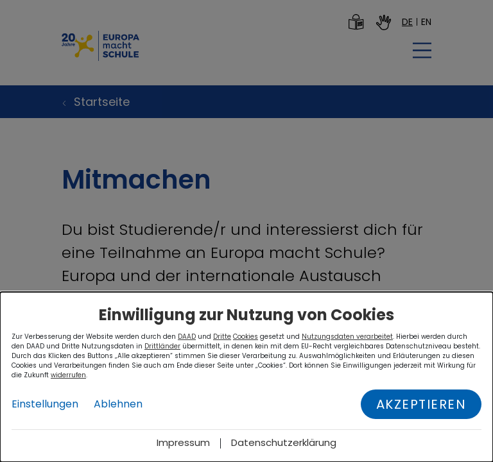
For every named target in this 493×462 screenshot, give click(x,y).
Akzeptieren (421, 404)
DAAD (187, 336)
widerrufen (68, 375)
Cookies (245, 336)
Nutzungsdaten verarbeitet (347, 336)
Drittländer (162, 346)
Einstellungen (45, 404)
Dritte (222, 336)
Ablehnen (118, 404)
